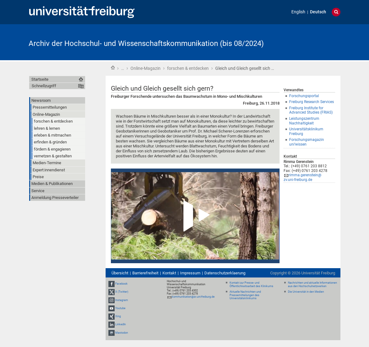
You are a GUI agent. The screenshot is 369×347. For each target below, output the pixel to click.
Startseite (113, 67)
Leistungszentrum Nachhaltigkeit (304, 120)
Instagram (121, 300)
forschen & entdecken (188, 68)
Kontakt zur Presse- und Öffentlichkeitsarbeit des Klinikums (251, 284)
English (298, 12)
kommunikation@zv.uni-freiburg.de (193, 296)
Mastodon (121, 332)
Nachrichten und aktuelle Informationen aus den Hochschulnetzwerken (312, 284)
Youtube (120, 308)
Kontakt (169, 273)
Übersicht (120, 273)
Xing (118, 316)
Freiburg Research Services (311, 102)
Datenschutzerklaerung (224, 273)
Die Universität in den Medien (306, 291)
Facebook (121, 283)
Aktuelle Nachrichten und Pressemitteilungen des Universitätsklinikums (245, 295)
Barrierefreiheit (145, 273)
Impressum (190, 273)
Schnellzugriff (44, 85)
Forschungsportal (304, 96)
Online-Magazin (145, 68)
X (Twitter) (121, 292)
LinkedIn (120, 324)
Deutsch (318, 12)
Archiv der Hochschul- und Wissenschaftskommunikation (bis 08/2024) (146, 43)
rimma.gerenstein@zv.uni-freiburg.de (302, 177)
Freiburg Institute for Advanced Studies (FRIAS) (311, 110)
